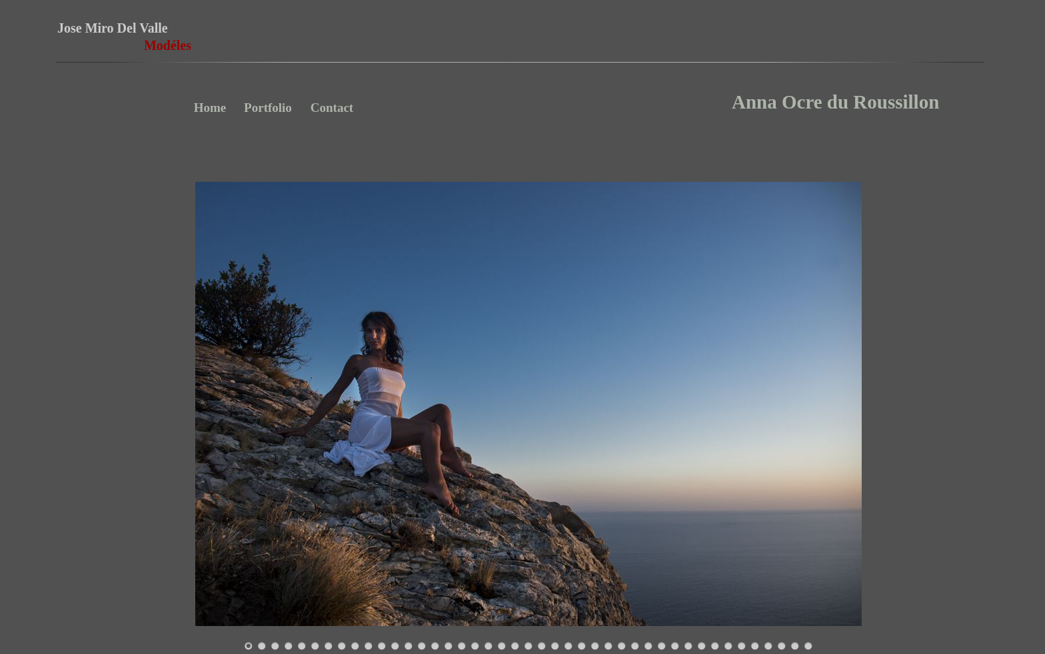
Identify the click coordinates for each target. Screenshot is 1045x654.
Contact (332, 108)
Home (210, 108)
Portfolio (268, 108)
